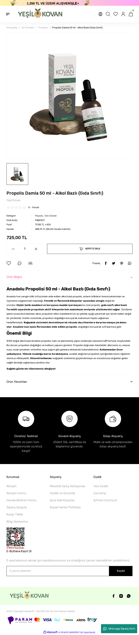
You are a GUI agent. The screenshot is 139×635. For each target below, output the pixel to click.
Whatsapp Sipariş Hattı (119, 629)
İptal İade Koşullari (62, 500)
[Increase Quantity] (36, 249)
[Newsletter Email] (69, 571)
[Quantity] (24, 249)
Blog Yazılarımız (17, 522)
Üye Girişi (99, 493)
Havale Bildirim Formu (22, 500)
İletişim (12, 486)
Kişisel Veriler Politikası (65, 507)
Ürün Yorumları (17, 382)
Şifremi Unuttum (105, 500)
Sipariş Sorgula (17, 507)
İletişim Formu (16, 493)
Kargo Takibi (15, 514)
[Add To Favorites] (9, 263)
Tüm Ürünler (52, 215)
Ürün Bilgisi (14, 277)
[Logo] (38, 14)
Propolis (39, 215)
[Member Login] (123, 14)
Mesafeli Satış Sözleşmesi (67, 486)
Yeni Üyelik (100, 486)
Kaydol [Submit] (121, 571)
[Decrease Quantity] (13, 249)
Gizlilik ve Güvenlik (62, 493)
